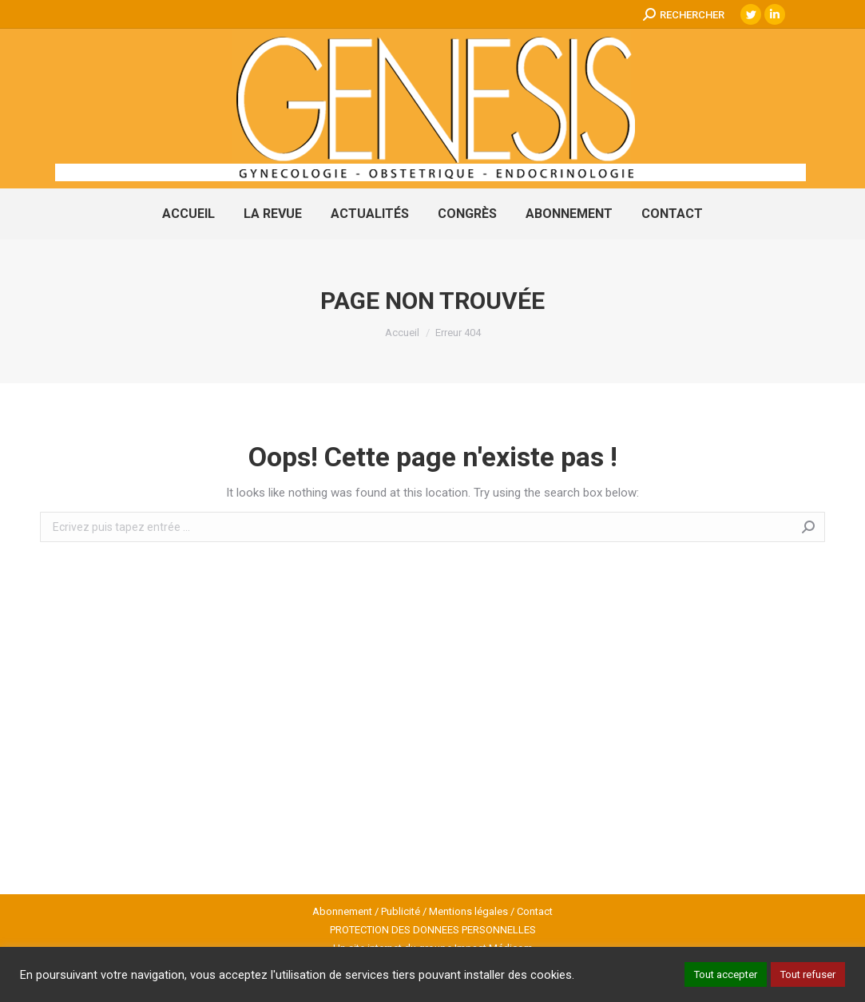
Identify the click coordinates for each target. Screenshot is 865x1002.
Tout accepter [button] (725, 974)
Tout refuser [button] (807, 974)
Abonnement (342, 911)
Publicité (400, 911)
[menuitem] (188, 214)
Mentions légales (468, 911)
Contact (535, 911)
